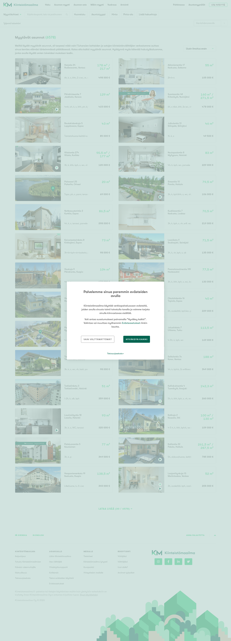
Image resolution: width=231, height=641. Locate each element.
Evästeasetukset (131, 323)
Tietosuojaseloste (115, 353)
